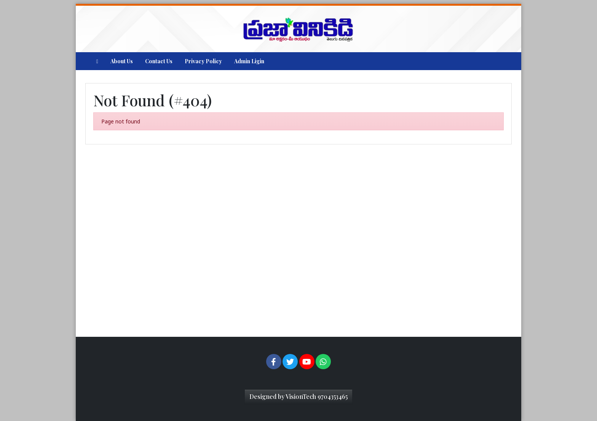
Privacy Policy (203, 61)
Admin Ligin (249, 61)
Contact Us (158, 61)
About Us (121, 61)
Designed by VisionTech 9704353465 (298, 396)
